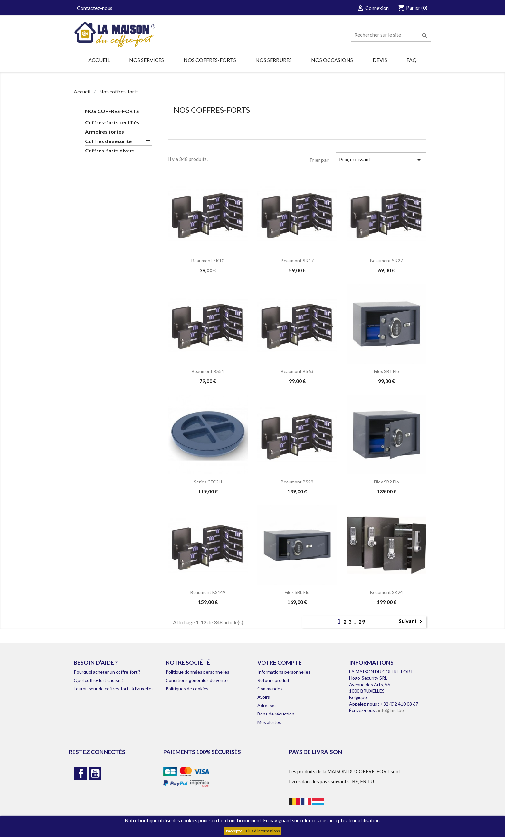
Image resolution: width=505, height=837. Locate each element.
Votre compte (279, 662)
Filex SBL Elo (297, 592)
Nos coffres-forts (210, 60)
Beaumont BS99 (297, 481)
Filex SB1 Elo (386, 371)
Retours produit (273, 680)
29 (362, 621)
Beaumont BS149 (207, 592)
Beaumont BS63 (297, 371)
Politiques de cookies (187, 688)
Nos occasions (332, 60)
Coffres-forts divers (110, 150)
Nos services (146, 60)
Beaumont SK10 (207, 260)
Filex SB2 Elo (386, 481)
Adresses (267, 705)
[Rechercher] (391, 35)
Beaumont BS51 (208, 371)
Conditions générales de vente (197, 680)
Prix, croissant (381, 160)
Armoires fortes (104, 132)
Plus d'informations (263, 830)
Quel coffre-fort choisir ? (98, 680)
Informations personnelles (283, 672)
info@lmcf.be (391, 710)
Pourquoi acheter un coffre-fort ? (107, 672)
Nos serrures (273, 60)
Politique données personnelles (197, 672)
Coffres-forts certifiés (112, 122)
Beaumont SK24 (386, 592)
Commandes (269, 688)
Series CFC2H (208, 481)
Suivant (411, 622)
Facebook (80, 773)
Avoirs (263, 697)
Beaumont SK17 (297, 260)
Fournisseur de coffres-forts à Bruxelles (114, 688)
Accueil (99, 60)
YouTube (95, 773)
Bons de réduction (275, 713)
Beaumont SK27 (386, 260)
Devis (380, 60)
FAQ (411, 60)
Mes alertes (269, 722)
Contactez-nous (94, 8)
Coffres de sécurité (108, 141)
